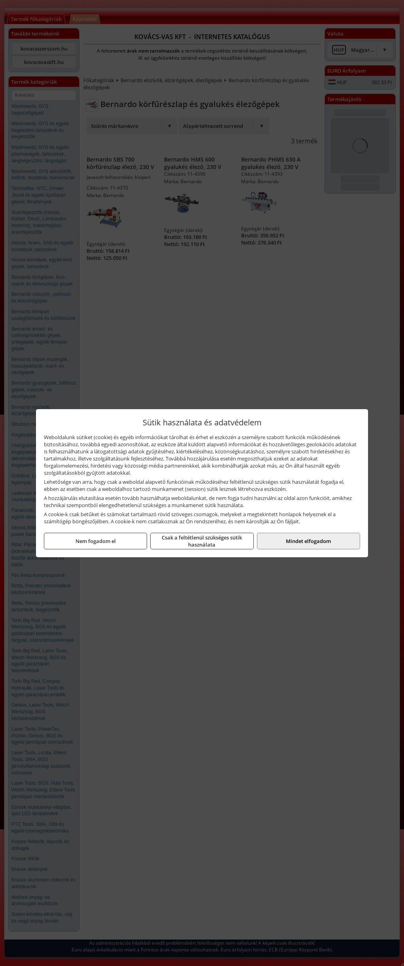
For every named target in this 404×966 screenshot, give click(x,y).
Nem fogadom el (96, 541)
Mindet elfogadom (308, 541)
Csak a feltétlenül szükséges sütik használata (202, 541)
